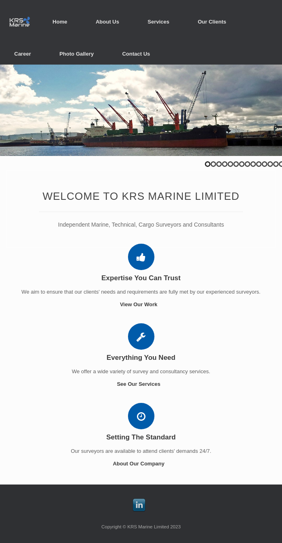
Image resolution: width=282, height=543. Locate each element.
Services (158, 22)
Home (59, 22)
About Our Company (141, 464)
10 (259, 164)
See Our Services (141, 384)
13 (276, 164)
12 (270, 164)
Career (22, 54)
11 (264, 164)
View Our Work (141, 304)
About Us (107, 22)
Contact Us (136, 54)
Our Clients (212, 22)
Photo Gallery (76, 54)
